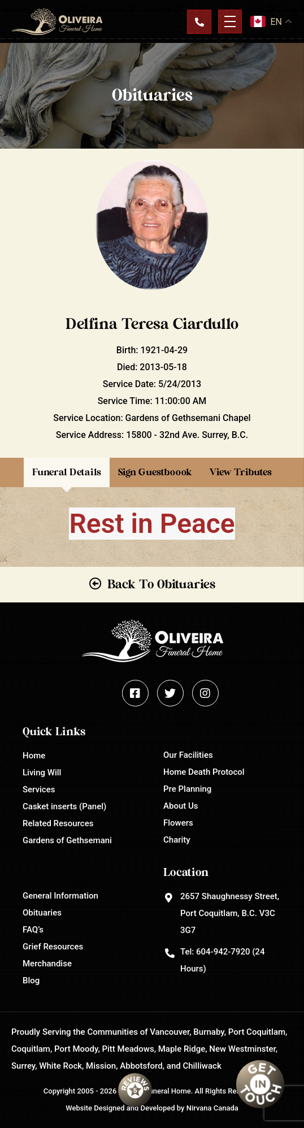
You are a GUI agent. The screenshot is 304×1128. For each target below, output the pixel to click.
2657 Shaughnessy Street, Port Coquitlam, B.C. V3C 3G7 (229, 913)
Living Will (42, 772)
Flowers (178, 823)
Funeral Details (66, 472)
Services (39, 789)
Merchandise (47, 963)
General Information (60, 896)
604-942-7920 (223, 952)
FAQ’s (33, 930)
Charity (176, 840)
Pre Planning (187, 789)
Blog (31, 980)
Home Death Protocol (204, 772)
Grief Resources (53, 947)
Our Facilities (188, 755)
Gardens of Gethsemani (67, 840)
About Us (180, 806)
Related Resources (58, 823)
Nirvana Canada (212, 1108)
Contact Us (198, 21)
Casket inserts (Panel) (64, 806)
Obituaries (42, 913)
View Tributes (240, 472)
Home (34, 755)
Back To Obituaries (161, 584)
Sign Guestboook (155, 472)
